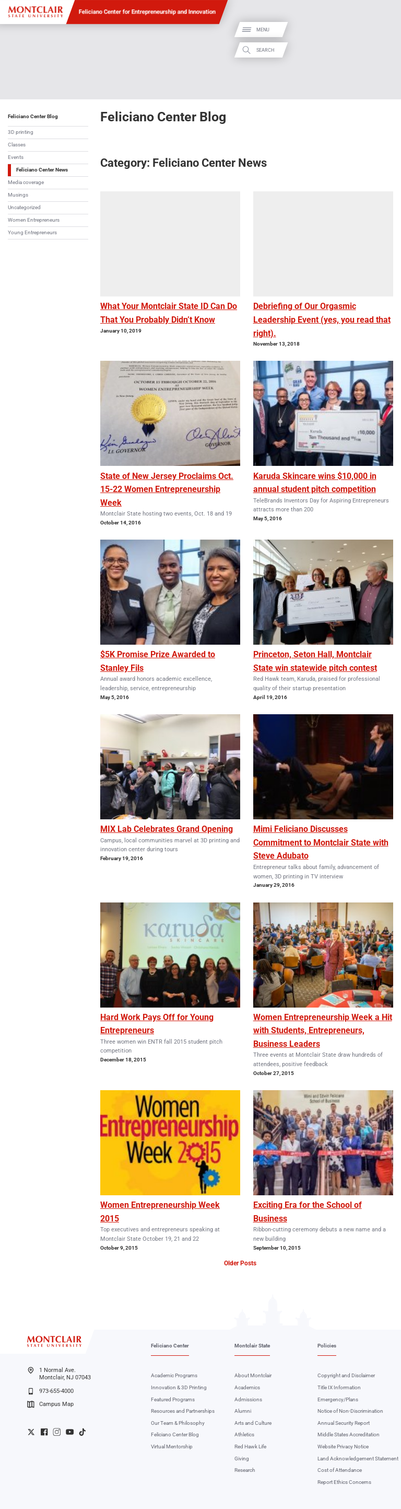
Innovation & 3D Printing (179, 1387)
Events (15, 157)
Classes (17, 144)
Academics (247, 1387)
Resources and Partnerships (183, 1411)
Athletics (244, 1434)
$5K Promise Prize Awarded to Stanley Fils (157, 661)
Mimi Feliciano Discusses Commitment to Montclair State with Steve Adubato (320, 842)
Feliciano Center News (42, 169)
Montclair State (252, 1345)
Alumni (242, 1411)
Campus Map (50, 1404)
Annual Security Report (343, 1423)
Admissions (248, 1399)
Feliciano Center (170, 1345)
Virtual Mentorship (172, 1446)
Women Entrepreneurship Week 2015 (160, 1212)
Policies (326, 1345)
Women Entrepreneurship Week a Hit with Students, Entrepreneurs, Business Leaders (322, 1030)
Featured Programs (173, 1399)
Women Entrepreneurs (34, 219)
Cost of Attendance (339, 1470)
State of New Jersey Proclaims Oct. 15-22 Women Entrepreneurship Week (166, 489)
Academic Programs (174, 1375)
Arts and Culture (253, 1423)
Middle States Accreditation (348, 1434)
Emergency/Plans (337, 1399)
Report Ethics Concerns (344, 1482)
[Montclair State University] (35, 11)
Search (384, 50)
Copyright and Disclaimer (346, 1375)
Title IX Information (339, 1387)
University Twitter (31, 1432)
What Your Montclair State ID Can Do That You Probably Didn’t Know (168, 313)
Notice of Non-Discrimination (350, 1411)
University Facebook (44, 1432)
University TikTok (82, 1432)
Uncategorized (24, 207)
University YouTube (70, 1432)
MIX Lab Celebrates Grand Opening (166, 829)
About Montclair (253, 1375)
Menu (381, 30)
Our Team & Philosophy (178, 1423)
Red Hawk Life (250, 1446)
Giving (241, 1458)
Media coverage (26, 182)
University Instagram (57, 1432)
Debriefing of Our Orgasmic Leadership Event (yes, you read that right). (322, 319)
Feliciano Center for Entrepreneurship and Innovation (147, 11)
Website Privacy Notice (343, 1446)
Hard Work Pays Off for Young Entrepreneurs (157, 1024)
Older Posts (240, 1263)
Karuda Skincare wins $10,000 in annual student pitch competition (314, 483)
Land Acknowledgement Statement (357, 1458)
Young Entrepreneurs (32, 232)
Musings (18, 194)
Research (244, 1470)
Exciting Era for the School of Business (307, 1212)
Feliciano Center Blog (33, 116)
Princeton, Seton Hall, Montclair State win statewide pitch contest (315, 661)
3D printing (20, 132)
